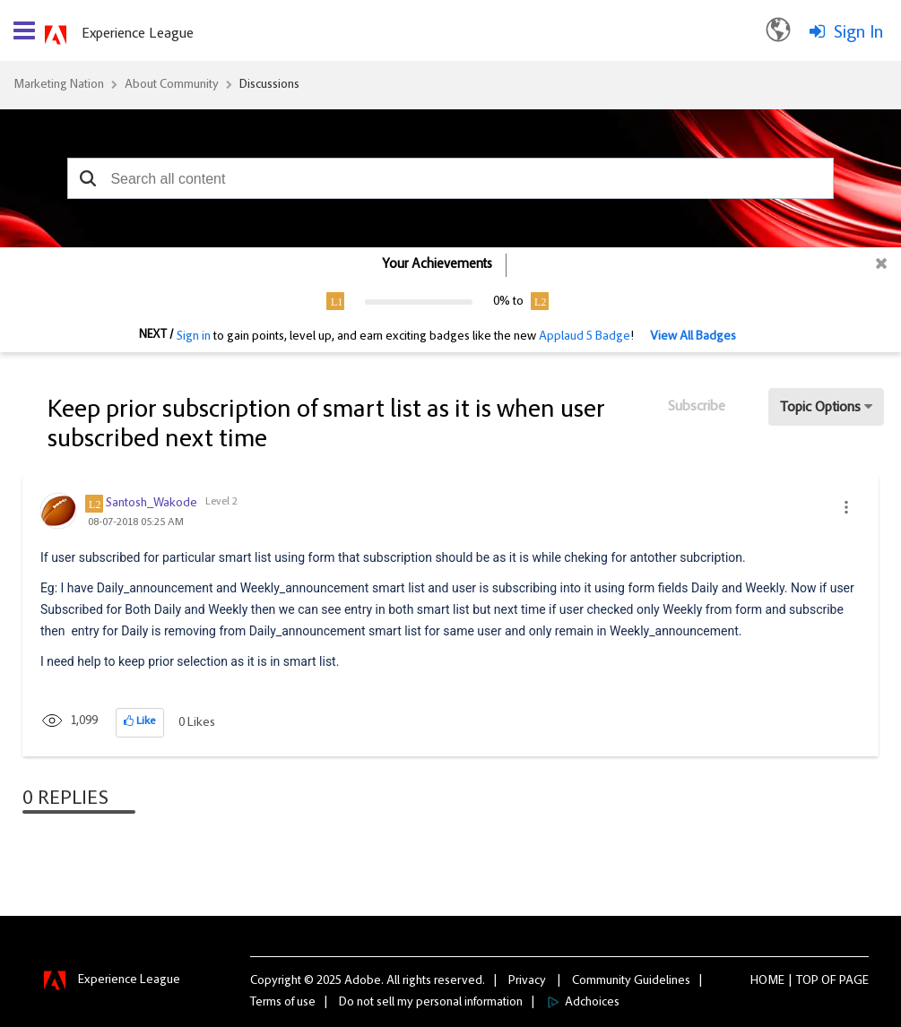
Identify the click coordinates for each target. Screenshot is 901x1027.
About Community (172, 85)
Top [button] (807, 981)
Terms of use (283, 1003)
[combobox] (450, 178)
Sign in (194, 337)
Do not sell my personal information (431, 1003)
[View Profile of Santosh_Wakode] (151, 503)
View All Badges (693, 337)
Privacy (527, 981)
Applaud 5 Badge (584, 337)
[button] (87, 178)
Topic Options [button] (820, 408)
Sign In (858, 33)
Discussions (269, 85)
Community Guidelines (631, 981)
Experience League (138, 34)
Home (767, 981)
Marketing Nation (58, 85)
